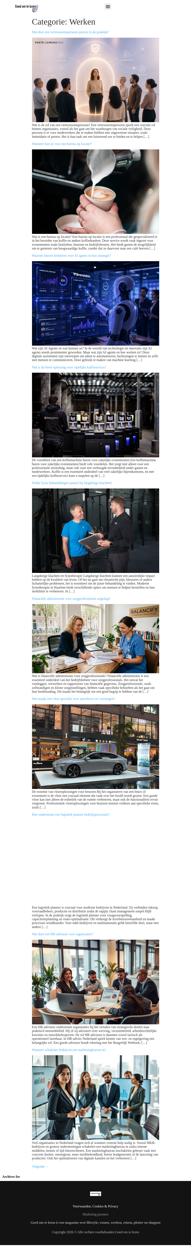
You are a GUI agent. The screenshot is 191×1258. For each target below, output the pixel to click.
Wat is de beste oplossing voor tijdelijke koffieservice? (69, 367)
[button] (107, 6)
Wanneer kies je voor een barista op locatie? (62, 144)
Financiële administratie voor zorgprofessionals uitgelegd (71, 598)
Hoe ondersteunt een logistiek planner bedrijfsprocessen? (71, 814)
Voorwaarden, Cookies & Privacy (95, 1206)
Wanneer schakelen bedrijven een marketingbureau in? (69, 1050)
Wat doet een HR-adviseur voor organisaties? (62, 934)
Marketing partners (95, 1214)
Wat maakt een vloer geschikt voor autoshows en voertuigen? (73, 699)
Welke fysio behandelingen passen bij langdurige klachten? (72, 483)
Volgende (40, 1166)
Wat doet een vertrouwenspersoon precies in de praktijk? (70, 32)
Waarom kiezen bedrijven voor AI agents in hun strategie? (71, 255)
